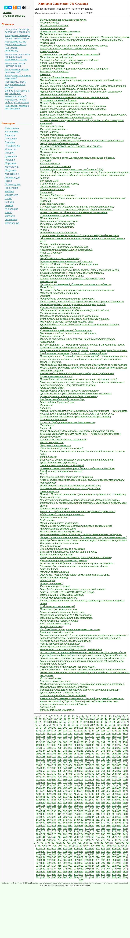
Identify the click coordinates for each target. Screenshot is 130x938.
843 (114, 851)
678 (54, 825)
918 (59, 865)
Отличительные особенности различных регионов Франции (74, 318)
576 (54, 808)
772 (103, 839)
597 (76, 811)
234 (43, 750)
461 (76, 788)
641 (38, 819)
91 (110, 724)
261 (98, 753)
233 (38, 750)
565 (87, 805)
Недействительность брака (56, 267)
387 (43, 776)
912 (119, 862)
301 (38, 762)
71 (122, 722)
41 (93, 719)
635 (98, 816)
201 (49, 745)
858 (103, 854)
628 (59, 816)
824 (103, 848)
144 (108, 733)
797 (49, 845)
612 (65, 814)
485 (114, 791)
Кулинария (11, 156)
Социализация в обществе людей (59, 183)
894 (114, 860)
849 (54, 854)
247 (114, 750)
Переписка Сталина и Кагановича (59, 293)
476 (65, 791)
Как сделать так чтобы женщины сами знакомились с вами (17, 57)
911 (114, 862)
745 (49, 837)
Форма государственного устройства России (66, 117)
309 (81, 762)
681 (70, 825)
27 (36, 719)
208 (87, 745)
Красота (45, 255)
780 (52, 842)
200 (43, 745)
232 (125, 747)
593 (54, 811)
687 (103, 825)
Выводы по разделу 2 (52, 336)
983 (43, 877)
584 (98, 808)
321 (54, 765)
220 (59, 747)
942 (98, 868)
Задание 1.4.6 (47, 707)
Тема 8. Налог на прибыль (54, 186)
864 (43, 857)
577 (59, 808)
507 (49, 796)
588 (119, 808)
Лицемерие (46, 405)
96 (37, 727)
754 (98, 837)
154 (70, 736)
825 (108, 848)
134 (54, 733)
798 (55, 845)
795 (38, 845)
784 (74, 842)
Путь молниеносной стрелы (56, 57)
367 (119, 770)
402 (125, 776)
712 (54, 831)
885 (65, 860)
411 (81, 779)
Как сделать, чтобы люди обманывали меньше (15, 84)
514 (87, 796)
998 (125, 877)
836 (76, 851)
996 (114, 877)
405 (49, 779)
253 (54, 753)
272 (65, 756)
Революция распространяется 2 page (61, 275)
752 (87, 837)
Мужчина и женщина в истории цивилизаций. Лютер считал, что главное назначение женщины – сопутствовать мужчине (82, 383)
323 (65, 765)
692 (38, 828)
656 (119, 819)
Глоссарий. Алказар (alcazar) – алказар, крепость (68, 48)
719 (92, 831)
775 (119, 839)
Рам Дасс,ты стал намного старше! (61, 471)
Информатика (12, 145)
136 (65, 733)
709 (38, 831)
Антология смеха (50, 163)
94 (122, 724)
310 (87, 762)
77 (52, 724)
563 (76, 805)
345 (92, 768)
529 (76, 799)
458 (59, 788)
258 (81, 753)
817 (65, 848)
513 (81, 796)
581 (81, 808)
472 (43, 791)
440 (54, 785)
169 (59, 739)
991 (87, 877)
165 (38, 739)
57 (65, 722)
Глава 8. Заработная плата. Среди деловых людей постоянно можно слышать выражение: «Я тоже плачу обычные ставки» (79, 271)
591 (43, 811)
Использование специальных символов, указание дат (70, 485)
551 (103, 802)
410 (76, 779)
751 (81, 837)
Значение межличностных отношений (62, 465)
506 (43, 796)
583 (92, 808)
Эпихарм (45, 295)
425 (65, 782)
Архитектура (12, 128)
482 (98, 791)
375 (70, 773)
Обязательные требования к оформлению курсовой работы (74, 310)
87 (93, 724)
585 (103, 808)
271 (59, 756)
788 (96, 842)
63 (89, 722)
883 (54, 860)
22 (110, 716)
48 (122, 719)
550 (98, 802)
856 (92, 854)
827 (119, 848)
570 (114, 805)
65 (97, 722)
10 (61, 716)
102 (65, 727)
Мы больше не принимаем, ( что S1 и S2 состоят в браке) (73, 353)
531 (87, 799)
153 (65, 736)
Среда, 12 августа (50, 362)
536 (114, 799)
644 (54, 819)
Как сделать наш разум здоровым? (18, 77)
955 (76, 871)
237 (59, 750)
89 (102, 724)
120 (70, 730)
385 (125, 773)
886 (70, 860)
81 (69, 724)
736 (92, 834)
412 (87, 779)
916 (49, 865)
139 (81, 733)
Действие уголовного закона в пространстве (66, 617)
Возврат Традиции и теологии (57, 195)
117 (54, 730)
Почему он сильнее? (51, 583)
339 (59, 768)
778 (41, 842)
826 (114, 848)
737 (98, 834)
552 (108, 802)
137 (70, 733)
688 (108, 825)
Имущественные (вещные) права (59, 620)
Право (8, 180)
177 (103, 739)
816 (59, 848)
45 (110, 719)
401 (119, 776)
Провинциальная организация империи (62, 646)
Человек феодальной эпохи (55, 244)
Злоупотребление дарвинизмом (58, 77)
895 (119, 860)
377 (81, 773)
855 (87, 854)
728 (49, 834)
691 (125, 825)
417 (114, 779)
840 (98, 851)
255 (65, 753)
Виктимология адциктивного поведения (63, 19)
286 (49, 759)
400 (114, 776)
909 (103, 862)
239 (70, 750)
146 (119, 733)
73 (36, 724)
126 (103, 730)
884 (59, 860)
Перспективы (48, 482)
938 (76, 868)
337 (49, 768)
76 (48, 724)
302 (43, 762)
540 (43, 802)
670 (103, 822)
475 (59, 791)
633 (87, 816)
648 (76, 819)
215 (125, 745)
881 (43, 860)
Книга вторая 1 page (52, 387)
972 (76, 874)
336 (43, 768)
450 (108, 785)
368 (125, 770)
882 (49, 860)
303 (49, 762)
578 (65, 808)
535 (108, 799)
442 (65, 785)
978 (108, 874)
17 (89, 716)
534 (103, 799)
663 (65, 822)
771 (98, 839)
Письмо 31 (46, 155)
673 (119, 822)
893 (108, 860)
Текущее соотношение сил (55, 445)
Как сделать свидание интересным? (17, 107)
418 (119, 779)
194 (103, 742)
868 (65, 857)
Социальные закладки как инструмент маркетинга (69, 316)
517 (103, 796)
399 (108, 776)
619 (103, 814)
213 (114, 745)
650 (87, 819)
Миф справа (47, 520)
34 (65, 719)
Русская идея (47, 42)
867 (59, 857)
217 (43, 747)
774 (114, 839)
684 (87, 825)
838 (87, 851)
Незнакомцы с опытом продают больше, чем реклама (71, 649)
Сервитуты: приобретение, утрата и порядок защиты (72, 278)
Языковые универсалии (53, 129)
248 (119, 750)
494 (70, 793)
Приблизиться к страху (53, 577)
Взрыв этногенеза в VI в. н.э (56, 376)
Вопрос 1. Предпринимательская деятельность (67, 422)
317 (125, 762)
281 (114, 756)
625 (43, 816)
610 (54, 814)
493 (65, 793)
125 (98, 730)
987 (65, 877)
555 (125, 802)
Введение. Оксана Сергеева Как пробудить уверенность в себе (76, 209)
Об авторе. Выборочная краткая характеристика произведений (77, 290)
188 (70, 742)
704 (103, 828)
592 (49, 811)
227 (98, 747)
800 (65, 845)
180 (119, 739)
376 (76, 773)
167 (49, 739)
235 (49, 750)
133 (49, 733)
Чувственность (49, 22)
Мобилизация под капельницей (57, 606)
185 (54, 742)
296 (103, 759)
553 (114, 802)
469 (119, 788)
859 (108, 854)
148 (38, 736)
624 (38, 816)
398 (103, 776)
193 (98, 742)
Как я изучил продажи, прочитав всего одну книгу (68, 333)
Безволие (45, 74)
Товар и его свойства (52, 65)
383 (114, 773)
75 (44, 724)
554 (119, 802)
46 (114, 719)
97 (41, 727)
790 (107, 842)
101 (59, 727)
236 (54, 750)
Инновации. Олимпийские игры (57, 224)
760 (38, 839)
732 (70, 834)
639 (119, 816)
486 (119, 791)
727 (43, 834)
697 (65, 828)
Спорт (8, 198)
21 (106, 716)
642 (43, 819)
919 (65, 865)
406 (54, 779)
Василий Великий (49, 149)
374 (65, 773)
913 (125, 862)
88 (97, 724)
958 (92, 871)
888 (81, 860)
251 (43, 753)
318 (38, 765)
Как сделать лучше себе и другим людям (17, 101)
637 (108, 816)
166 (43, 739)
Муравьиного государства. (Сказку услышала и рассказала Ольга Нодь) (81, 91)
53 (48, 722)
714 (65, 831)
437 (38, 785)
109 (103, 727)
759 (125, 837)
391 (65, 776)
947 (125, 868)
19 (98, 716)
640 (125, 816)
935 (59, 868)
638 (114, 816)
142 (98, 733)
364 (103, 770)
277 (92, 756)
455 (43, 788)
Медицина (10, 170)
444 (76, 785)
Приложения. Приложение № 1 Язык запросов (66, 615)
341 (70, 768)
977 (103, 874)
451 (114, 785)
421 (43, 782)
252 (49, 753)
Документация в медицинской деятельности (66, 330)
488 (38, 793)
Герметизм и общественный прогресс (62, 612)
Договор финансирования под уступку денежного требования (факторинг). (83, 114)
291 (76, 759)
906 (87, 862)
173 (81, 739)
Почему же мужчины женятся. (57, 226)
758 (119, 837)
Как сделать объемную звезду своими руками (17, 36)
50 (36, 722)
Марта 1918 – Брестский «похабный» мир (64, 247)
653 (103, 819)
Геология (10, 142)
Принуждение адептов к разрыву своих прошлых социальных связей (78, 379)
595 (65, 811)
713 (59, 831)
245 (103, 750)
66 (102, 722)
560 (59, 805)
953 (65, 871)
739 (108, 834)
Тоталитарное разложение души (59, 221)
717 (81, 831)
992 (92, 877)
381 (103, 773)
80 (65, 724)
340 (65, 768)
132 (43, 733)
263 (108, 753)
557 (43, 805)
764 (59, 839)
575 (49, 808)
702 (92, 828)
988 (70, 877)
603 (108, 811)
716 (76, 831)
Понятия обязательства (54, 571)
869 (70, 857)
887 (76, 860)
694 (49, 828)
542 (54, 802)
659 (43, 822)
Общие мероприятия (52, 189)
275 (81, 756)
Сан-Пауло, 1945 (49, 180)
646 (65, 819)
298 (114, 759)
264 (114, 753)
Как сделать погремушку (11, 49)
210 (98, 745)
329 (98, 765)
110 (109, 727)
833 (59, 851)
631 (76, 816)
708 (125, 828)
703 (98, 828)
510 (65, 796)
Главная (7, 12)
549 (92, 802)
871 (81, 857)
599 (87, 811)
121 (76, 730)
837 (81, 851)
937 (70, 868)
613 (70, 814)
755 (103, 837)
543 (59, 802)
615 (81, 814)
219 (54, 747)
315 (114, 762)
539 (38, 802)
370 (43, 773)
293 (87, 759)
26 (126, 716)
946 (119, 868)
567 (98, 805)
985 (54, 877)
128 (114, 730)
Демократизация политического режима (63, 560)
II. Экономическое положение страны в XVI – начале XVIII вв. (74, 97)
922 (81, 865)
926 (103, 865)
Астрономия (11, 131)
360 (81, 770)
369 (38, 773)
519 (114, 796)
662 (59, 822)
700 (81, 828)
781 (58, 842)
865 (49, 857)
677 (49, 825)
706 (114, 828)
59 (73, 722)
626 (49, 816)
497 (87, 793)
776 (125, 839)
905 (81, 862)
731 (65, 834)
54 (52, 722)
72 (126, 722)
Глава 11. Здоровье (51, 252)
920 (70, 865)
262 (103, 753)
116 (49, 730)
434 (114, 782)
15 (81, 716)
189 (76, 742)
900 (54, 862)
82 (73, 724)
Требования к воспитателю (56, 34)
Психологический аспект (54, 25)
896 (125, 860)
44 (106, 719)
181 (125, 739)
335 (38, 768)
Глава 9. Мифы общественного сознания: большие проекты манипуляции (82, 479)
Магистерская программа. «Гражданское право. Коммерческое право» (80, 500)
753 (92, 837)
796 (44, 845)
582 (87, 808)
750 (76, 837)
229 (108, 747)
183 (43, 742)
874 (98, 857)
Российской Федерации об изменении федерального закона (73, 45)
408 (65, 779)
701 (87, 828)
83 (77, 724)
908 (98, 862)
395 (87, 776)
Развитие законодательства (57, 632)
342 (76, 768)
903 (70, 862)
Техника (9, 201)
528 (70, 799)
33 (60, 719)
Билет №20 (46, 192)
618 (98, 814)
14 (77, 716)
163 (119, 736)
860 (114, 854)
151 (54, 736)
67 (106, 722)
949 (43, 871)
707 (119, 828)
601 (98, 811)
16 (85, 716)
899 (49, 862)
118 (59, 730)
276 (87, 756)
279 (103, 756)
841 (103, 851)
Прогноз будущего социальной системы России (67, 103)
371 (49, 773)
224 (81, 747)
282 (119, 756)
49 (126, 719)
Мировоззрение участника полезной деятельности (69, 390)
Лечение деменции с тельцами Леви (60, 531)
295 (98, 759)
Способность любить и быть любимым (63, 695)
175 (92, 739)
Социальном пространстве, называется (63, 439)
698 (70, 828)
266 (125, 753)
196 (114, 742)
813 (43, 848)
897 (38, 862)
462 (81, 788)
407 (59, 779)
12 (69, 716)
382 (108, 773)
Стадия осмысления (51, 126)
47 (118, 719)
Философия (11, 209)
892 (103, 860)
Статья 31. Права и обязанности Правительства (69, 264)
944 (108, 868)
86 (89, 724)
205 (70, 745)
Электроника (12, 223)
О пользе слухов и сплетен (55, 166)
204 (65, 745)
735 (87, 834)
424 (59, 782)
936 (65, 868)
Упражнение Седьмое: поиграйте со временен (66, 477)
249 (125, 750)
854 (81, 854)
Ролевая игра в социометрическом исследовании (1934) (71, 169)
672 (114, 822)
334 (125, 765)
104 (76, 727)
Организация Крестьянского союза (60, 31)
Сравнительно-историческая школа (60, 215)
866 (54, 857)
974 (87, 874)
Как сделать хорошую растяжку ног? (17, 70)
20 (102, 716)
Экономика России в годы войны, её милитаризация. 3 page (74, 566)
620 (108, 814)
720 (98, 831)
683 (81, 825)
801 (71, 845)
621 (114, 814)
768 (81, 839)
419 (125, 779)
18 (93, 716)
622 (119, 814)
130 (125, 730)
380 (98, 773)
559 (54, 805)
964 (125, 871)
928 (114, 865)
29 (44, 719)
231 (119, 747)
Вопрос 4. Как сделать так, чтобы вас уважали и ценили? (17, 93)
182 (38, 742)
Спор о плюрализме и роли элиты (59, 152)
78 (56, 724)
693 (43, 828)
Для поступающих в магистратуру (60, 307)
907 (92, 862)
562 (70, 805)
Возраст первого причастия (56, 554)
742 (125, 834)
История (9, 152)
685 (92, 825)
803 (82, 845)
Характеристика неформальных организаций (66, 249)
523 (43, 799)
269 (49, 756)
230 (114, 747)
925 (98, 865)
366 (114, 770)
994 (103, 877)
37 (77, 719)
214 (119, 745)
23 (114, 716)
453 (125, 785)
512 (76, 796)
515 (92, 796)
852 (70, 854)
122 (81, 730)
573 (38, 808)
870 (76, 857)
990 (81, 877)
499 (98, 793)
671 (108, 822)
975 (92, 874)
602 (103, 811)
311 (92, 762)
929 (119, 865)
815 (54, 848)
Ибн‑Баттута (48, 327)
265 (119, 753)
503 (119, 793)
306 (65, 762)
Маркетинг (11, 163)
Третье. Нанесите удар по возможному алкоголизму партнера (76, 393)
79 (60, 724)
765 (65, 839)
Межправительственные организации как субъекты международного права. (83, 350)
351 (125, 768)
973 (81, 874)
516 (98, 796)
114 (38, 730)
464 (92, 788)
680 (65, 825)
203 (59, 745)
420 (38, 782)
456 (49, 788)
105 (81, 727)
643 (49, 819)
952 (59, 871)
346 (98, 768)
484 (108, 791)
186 (59, 742)
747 (59, 837)
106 (87, 727)
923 (87, 865)
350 (119, 768)
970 (65, 874)
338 (54, 768)
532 (92, 799)
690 (119, 825)
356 (59, 770)
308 (76, 762)
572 (125, 805)
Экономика (11, 219)
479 (81, 791)
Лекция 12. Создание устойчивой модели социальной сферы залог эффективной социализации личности (77, 513)
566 (92, 805)
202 (54, 745)
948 (38, 871)
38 (81, 719)
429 (87, 782)
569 (108, 805)
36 (73, 719)
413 (92, 779)
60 (77, 722)
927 (108, 865)
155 (76, 736)
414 (98, 779)
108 (98, 727)
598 (81, 811)
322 (59, 765)
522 (38, 799)
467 (108, 788)
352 (38, 770)
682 (76, 825)
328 (92, 765)
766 (70, 839)
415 (103, 779)
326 (81, 765)
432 (103, 782)
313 (103, 762)
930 (125, 865)
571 (119, 805)
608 (43, 814)
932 (43, 868)
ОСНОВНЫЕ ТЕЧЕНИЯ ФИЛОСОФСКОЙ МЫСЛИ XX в (71, 146)
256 (70, 753)
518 (108, 796)
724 (119, 831)
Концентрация (48, 281)
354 (49, 770)
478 (76, 791)
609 (49, 814)
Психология (11, 187)
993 (98, 877)
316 (119, 762)
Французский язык (50, 546)
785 (79, 842)
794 (128, 842)
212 (108, 745)
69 (114, 722)
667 (87, 822)
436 (125, 782)
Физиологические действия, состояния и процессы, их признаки (76, 563)
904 (76, 862)
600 (92, 811)
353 (43, 770)
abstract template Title (51, 442)
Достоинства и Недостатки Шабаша (61, 594)
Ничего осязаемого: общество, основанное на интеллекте (73, 212)
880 (38, 860)
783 (69, 842)
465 (98, 788)
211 (103, 745)
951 (54, 871)
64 (93, 722)
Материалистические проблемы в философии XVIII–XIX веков (75, 557)
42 (97, 719)
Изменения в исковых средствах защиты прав (66, 321)
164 (125, 736)
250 (38, 753)
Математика (11, 166)
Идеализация (47, 580)
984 (49, 877)
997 (119, 877)
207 (81, 745)
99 (49, 727)
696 (59, 828)
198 (125, 742)
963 (119, 871)
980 (119, 874)
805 (93, 845)
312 (98, 762)
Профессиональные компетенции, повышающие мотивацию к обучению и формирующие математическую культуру (82, 685)
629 (65, 816)
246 (108, 750)
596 (70, 811)
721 (103, 831)
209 (92, 745)
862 (125, 854)
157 (87, 736)
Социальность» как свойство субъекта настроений (70, 54)
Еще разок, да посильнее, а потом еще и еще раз (68, 551)
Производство (13, 184)
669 (98, 822)
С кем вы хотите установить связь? (61, 448)
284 (38, 759)
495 (76, 793)
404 (43, 779)
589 (125, 808)
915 (43, 865)
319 (43, 765)
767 (76, 839)
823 (98, 848)
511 (70, 796)
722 (108, 831)
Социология (11, 194)
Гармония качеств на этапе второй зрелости (66, 261)
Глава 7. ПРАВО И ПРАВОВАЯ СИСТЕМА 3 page (67, 592)
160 (103, 736)
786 (85, 842)
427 (76, 782)
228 (103, 747)
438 (43, 785)
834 (65, 851)
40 (89, 719)
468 (114, 788)
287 (54, 759)
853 (76, 854)
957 (87, 871)
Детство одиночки (50, 678)
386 (38, 776)
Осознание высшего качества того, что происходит (70, 488)
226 (92, 747)
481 (92, 791)
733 (76, 834)
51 (40, 722)
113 (125, 727)
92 (114, 724)
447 (92, 785)
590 (38, 811)
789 (101, 842)
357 (65, 770)
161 (108, 736)
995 (108, 877)
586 (108, 808)
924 (92, 865)
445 (81, 785)
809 (114, 845)
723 (114, 831)
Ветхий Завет (48, 456)
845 (125, 851)
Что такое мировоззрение (55, 586)
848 (49, 854)
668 (92, 822)
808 (109, 845)
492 (59, 793)
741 (119, 834)
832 (54, 851)
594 (59, 811)
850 (59, 854)
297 (108, 759)
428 (81, 782)
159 (98, 736)
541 (49, 802)
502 (114, 793)
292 (81, 759)
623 (125, 814)
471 (38, 791)
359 (76, 770)
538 (125, 799)
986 (59, 877)
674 (125, 822)
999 (81, 880)
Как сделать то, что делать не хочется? (15, 43)
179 (114, 739)
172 (76, 739)
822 (92, 848)
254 (59, 753)
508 (54, 796)
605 (119, 811)
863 (38, 857)
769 (87, 839)
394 (81, 776)
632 (81, 816)
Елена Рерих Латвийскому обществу (61, 63)
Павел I (44, 229)
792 (117, 842)
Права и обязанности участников (59, 523)
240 (76, 750)
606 (125, 811)
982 (38, 877)
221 (65, 747)
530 (81, 799)
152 (59, 736)
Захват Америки (49, 491)
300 (125, 759)
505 (38, 796)
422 (49, 782)
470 (125, 788)
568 (103, 805)
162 (114, 736)
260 (92, 753)
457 (54, 788)
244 (98, 750)
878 (119, 857)
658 (38, 822)
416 (108, 779)
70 (118, 722)
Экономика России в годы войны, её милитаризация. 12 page (74, 574)
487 (125, 791)
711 (49, 831)
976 (98, 874)
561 (65, 805)
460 (70, 788)
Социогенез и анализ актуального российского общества (73, 106)
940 (87, 868)
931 (38, 868)
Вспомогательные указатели (57, 709)
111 (114, 727)
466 (103, 788)
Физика (9, 205)
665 (76, 822)
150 (49, 736)
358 (70, 770)
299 (119, 759)
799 (60, 845)
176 (98, 739)
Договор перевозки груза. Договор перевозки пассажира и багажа (77, 157)
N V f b (43, 474)
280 (108, 756)
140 (87, 733)
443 (70, 785)
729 (54, 834)
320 (49, 765)
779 (47, 842)
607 (38, 814)
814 (49, 848)
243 (92, 750)
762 (49, 839)
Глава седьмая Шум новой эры (57, 402)
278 (98, 756)
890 (92, 860)
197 (119, 742)
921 (76, 865)
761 (43, 839)
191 (87, 742)
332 (114, 765)
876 (108, 857)
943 (103, 868)
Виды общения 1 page (52, 203)
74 (40, 724)
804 (87, 845)
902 (65, 862)
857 (98, 854)
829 (38, 851)
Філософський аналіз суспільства (59, 543)
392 (70, 776)
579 (70, 808)
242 (87, 750)
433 (108, 782)
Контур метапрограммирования (58, 597)
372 (54, 773)
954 (70, 871)
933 (49, 868)
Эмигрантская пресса (52, 28)
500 (103, 793)
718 (87, 831)
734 (81, 834)
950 (49, 871)
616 (87, 814)
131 (38, 733)
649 (81, 819)
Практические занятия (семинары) (60, 137)
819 (76, 848)
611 (59, 814)
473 (49, 791)
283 (125, 756)
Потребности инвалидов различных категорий (67, 298)
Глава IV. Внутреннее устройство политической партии (72, 589)
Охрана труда (12, 177)
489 (43, 793)
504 (125, 793)
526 (59, 799)
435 (119, 782)
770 (92, 839)
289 (65, 759)
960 (103, 871)
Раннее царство (49, 132)
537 (119, 799)
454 (38, 788)
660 (49, 822)
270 (54, 756)
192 (92, 742)
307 (70, 762)
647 (70, 819)
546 (76, 802)
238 (65, 750)
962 (114, 871)
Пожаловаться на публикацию (77, 885)
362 (92, 770)
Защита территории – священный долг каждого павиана (73, 109)
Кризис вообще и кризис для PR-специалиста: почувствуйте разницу (79, 324)
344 (87, 768)
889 (87, 860)
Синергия (45, 160)
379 (92, 773)
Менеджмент (12, 173)
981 (125, 874)
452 (119, 785)
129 (119, 730)
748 (65, 837)
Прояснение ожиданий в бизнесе (58, 100)
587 (114, 808)
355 (54, 770)
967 (49, 874)
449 (103, 785)
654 (108, 819)
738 (103, 834)
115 (43, 730)
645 (59, 819)
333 (119, 765)
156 (81, 736)
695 (54, 828)
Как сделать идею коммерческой (15, 64)
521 (125, 796)
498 (92, 793)
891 (98, 860)
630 (70, 816)
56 (60, 722)
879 (125, 857)
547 (81, 802)
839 (92, 851)
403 (38, 779)
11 (65, 716)
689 (114, 825)
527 (65, 799)
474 (54, 791)
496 (81, 793)
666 (81, 822)
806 (98, 845)
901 (59, 862)
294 (92, 759)
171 (70, 739)
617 (92, 814)
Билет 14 (45, 428)
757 (114, 837)
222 (70, 747)
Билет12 (45, 408)
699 (76, 828)
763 (54, 839)
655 (114, 819)
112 (119, 727)
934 (54, 868)
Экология (10, 216)
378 (87, 773)
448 (98, 785)
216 (38, 747)
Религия (9, 191)
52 (44, 722)
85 (85, 724)
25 (122, 716)
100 (54, 727)
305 (59, 762)
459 (65, 788)
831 (49, 851)
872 (87, 857)
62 (85, 722)
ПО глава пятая (49, 218)
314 (108, 762)
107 (92, 727)
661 (54, 822)
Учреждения (47, 425)
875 (103, 857)
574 (43, 808)
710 (43, 831)
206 (76, 745)
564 (81, 805)
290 (70, 759)
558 (49, 805)
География (11, 138)
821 (87, 848)
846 (38, 854)
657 (125, 819)
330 (103, 765)
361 (87, 770)
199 (38, 745)
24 (118, 716)
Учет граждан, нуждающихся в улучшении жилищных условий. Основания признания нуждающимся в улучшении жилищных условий (82, 303)
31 (52, 719)
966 (43, 874)
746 (54, 837)
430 (92, 782)
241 (81, 750)
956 (81, 871)
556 (38, 805)
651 (92, 819)
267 (38, 756)
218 (49, 747)
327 (87, 765)
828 (125, 848)
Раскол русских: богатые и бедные (60, 313)
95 (126, 724)
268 (43, 756)
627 (54, 816)
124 (92, 730)
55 (56, 722)
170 (65, 739)
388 (49, 776)
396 (92, 776)
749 (70, 837)
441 (59, 785)
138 (76, 733)
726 (38, 834)
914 (38, 865)
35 (69, 719)
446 (87, 785)
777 (36, 842)
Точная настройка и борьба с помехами (62, 548)
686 (98, 825)
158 (92, 736)
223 (76, 747)
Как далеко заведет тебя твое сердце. (62, 399)
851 (65, 854)
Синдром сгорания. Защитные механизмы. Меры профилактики (76, 206)
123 (87, 730)
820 (81, 848)
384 (119, 773)
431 (98, 782)
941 (92, 868)
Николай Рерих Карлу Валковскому (59, 134)
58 (69, 722)
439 (49, 785)
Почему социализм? (51, 626)
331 (108, 765)
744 (43, 837)
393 (76, 776)
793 (122, 842)
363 (98, 770)
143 (103, 733)
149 (43, 736)
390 (59, 776)
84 (81, 724)
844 (119, 851)
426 (70, 782)
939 (81, 868)
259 (87, 753)
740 (114, 834)
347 (103, 768)
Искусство (10, 149)
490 (49, 793)
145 (114, 733)
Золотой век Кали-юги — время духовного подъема (69, 60)
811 (125, 845)
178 (108, 739)
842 (108, 851)
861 (119, 854)
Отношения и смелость (54, 517)
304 (54, 762)
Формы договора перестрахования (60, 643)
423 (54, 782)
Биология (10, 135)
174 (87, 739)
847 (43, 854)
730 (59, 834)
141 (92, 733)
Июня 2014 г (47, 287)
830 (43, 851)
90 (106, 724)
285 (43, 759)
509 (59, 796)
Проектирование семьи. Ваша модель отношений (68, 396)
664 (70, 822)
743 (38, 837)
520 (119, 796)
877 (114, 857)
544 (65, 802)
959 (98, 871)
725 (125, 831)
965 (38, 874)
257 (76, 753)
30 (48, 719)
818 (70, 848)
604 (114, 811)
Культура (10, 159)
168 (54, 739)
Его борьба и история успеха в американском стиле (70, 629)
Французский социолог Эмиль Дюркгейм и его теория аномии (75, 416)
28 (40, 719)
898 (43, 862)
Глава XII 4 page (49, 569)
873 (92, 857)
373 (59, 773)
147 (125, 733)
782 (63, 842)
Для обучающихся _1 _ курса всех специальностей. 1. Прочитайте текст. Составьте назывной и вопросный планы (82, 346)
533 (98, 799)
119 (65, 730)
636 (103, 816)
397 (98, 776)
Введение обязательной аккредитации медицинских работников (77, 373)
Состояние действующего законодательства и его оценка (74, 68)
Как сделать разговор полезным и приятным (17, 30)
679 (59, 825)
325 (76, 765)
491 (54, 793)
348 (108, 768)
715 (70, 831)
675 (38, 825)
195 (108, 742)
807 (103, 845)
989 (76, 877)
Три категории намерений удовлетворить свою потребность (75, 284)
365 (108, 770)
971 (70, 874)
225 (87, 747)
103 (70, 727)
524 (49, 799)
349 (114, 768)
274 (76, 756)
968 (54, 874)
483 (103, 791)
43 (102, 719)
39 (85, 719)
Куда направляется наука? (55, 623)
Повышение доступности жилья (58, 609)
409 (70, 779)
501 (108, 793)
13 (73, 716)
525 (54, 799)
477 (70, 791)
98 (45, 727)
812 (38, 848)
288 (59, 759)
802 (76, 845)
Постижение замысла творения (58, 232)
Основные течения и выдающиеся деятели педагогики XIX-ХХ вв (77, 468)
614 (76, 814)
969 (59, 874)
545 (70, 802)
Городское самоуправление (55, 681)
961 (108, 871)
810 (120, 845)
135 (59, 733)
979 (114, 874)
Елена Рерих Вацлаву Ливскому (58, 111)
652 (98, 819)
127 (108, 730)
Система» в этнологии (53, 419)
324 (70, 765)
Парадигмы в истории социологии (59, 258)
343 (81, 768)
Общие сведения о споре (54, 508)
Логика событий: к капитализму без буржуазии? (67, 666)
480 (87, 791)
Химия (8, 212)
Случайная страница (14, 16)
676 (43, 825)
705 (108, 828)
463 (87, 788)
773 (108, 839)
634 (92, 816)
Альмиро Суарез (49, 51)
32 (56, 719)
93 (118, 724)
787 (90, 842)
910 (108, 862)
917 (54, 865)
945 (114, 868)
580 (76, 808)
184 (49, 742)
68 (110, 722)
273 (70, 756)
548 (87, 802)
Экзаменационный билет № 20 (57, 94)
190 (81, 742)
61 (81, 722)
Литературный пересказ (54, 71)
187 (65, 742)
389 (54, 776)
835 (70, 851)
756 (108, 837)
